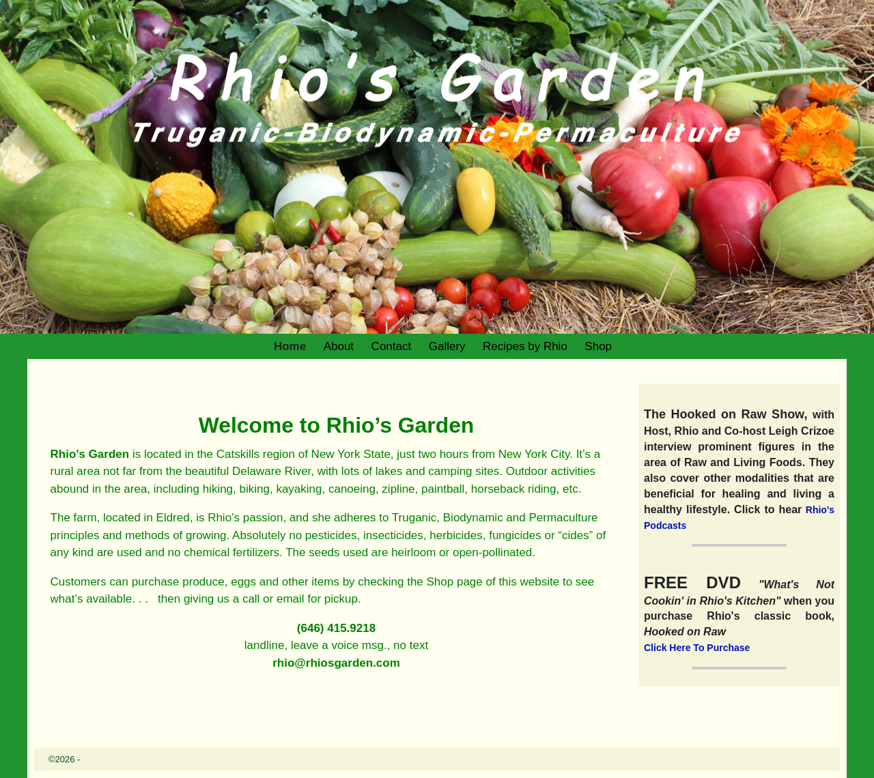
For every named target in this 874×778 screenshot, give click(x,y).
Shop (598, 346)
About (339, 346)
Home (290, 346)
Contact (391, 346)
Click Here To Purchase (697, 647)
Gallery (447, 346)
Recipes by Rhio (525, 346)
